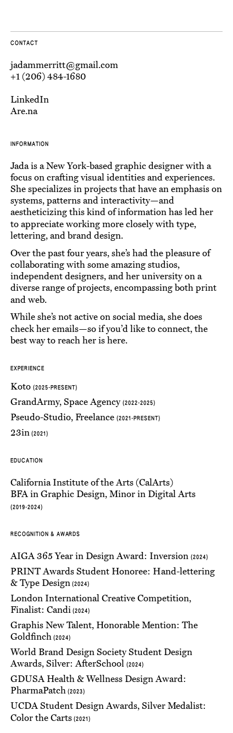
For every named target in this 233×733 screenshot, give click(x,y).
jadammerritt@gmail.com (64, 65)
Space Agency (92, 402)
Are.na (23, 111)
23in (20, 432)
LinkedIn (29, 99)
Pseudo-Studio (40, 417)
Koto (20, 386)
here (116, 340)
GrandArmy (34, 402)
